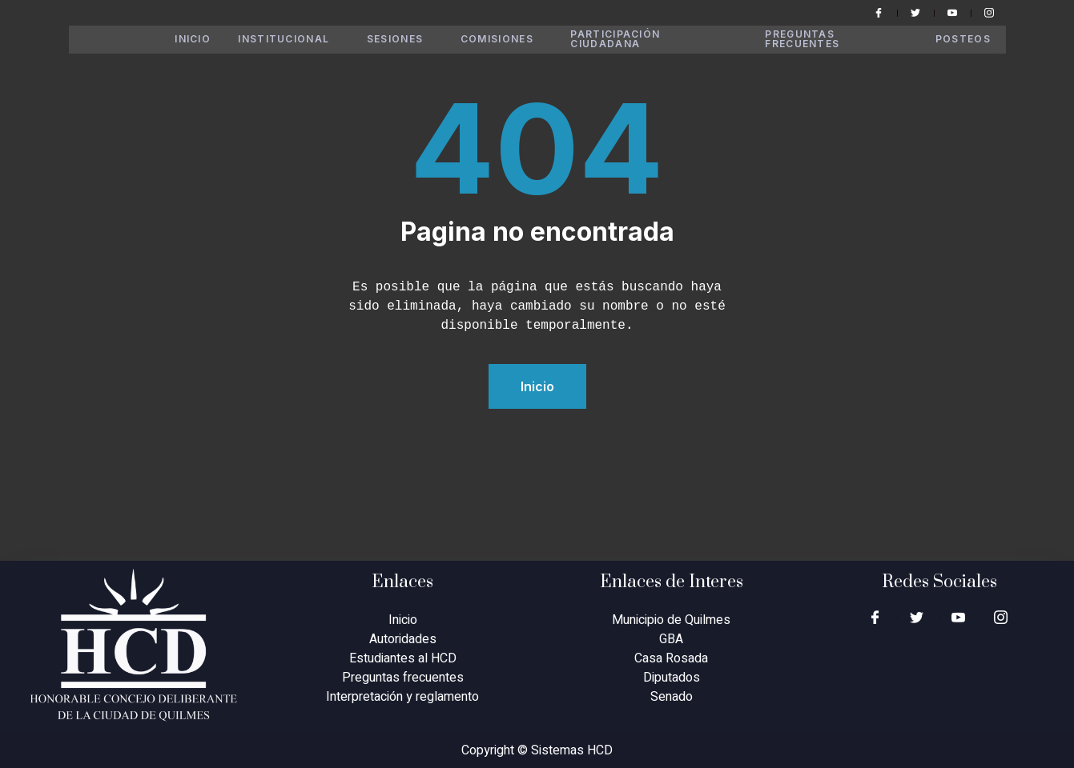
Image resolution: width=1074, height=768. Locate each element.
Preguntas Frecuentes (806, 39)
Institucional (291, 40)
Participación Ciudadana (659, 39)
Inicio (195, 40)
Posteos (963, 40)
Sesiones (405, 40)
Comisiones (507, 40)
